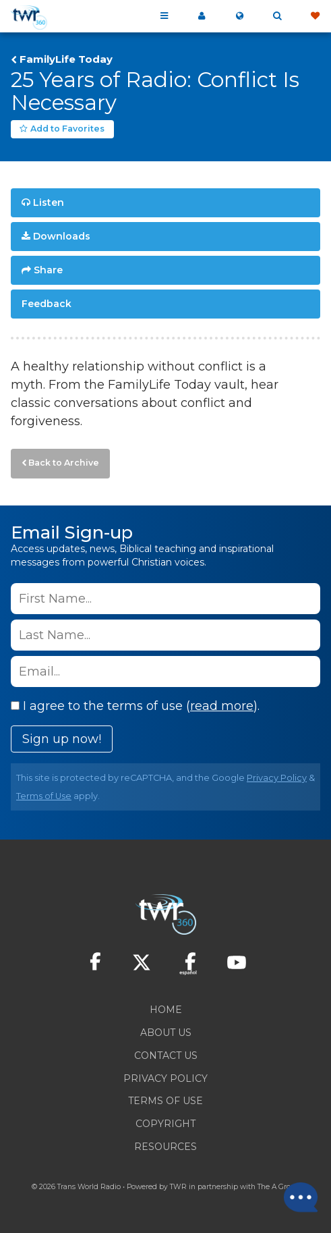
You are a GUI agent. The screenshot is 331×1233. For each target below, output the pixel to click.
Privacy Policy (277, 778)
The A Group (279, 1186)
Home (166, 1010)
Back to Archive (63, 463)
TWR (178, 1186)
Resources (165, 1147)
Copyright (165, 1124)
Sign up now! (61, 739)
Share (48, 270)
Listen (48, 202)
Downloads (61, 236)
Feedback (46, 304)
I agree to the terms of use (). (135, 705)
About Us (165, 1032)
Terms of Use (43, 796)
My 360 (201, 16)
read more (221, 705)
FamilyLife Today (66, 59)
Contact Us (166, 1055)
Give (315, 16)
